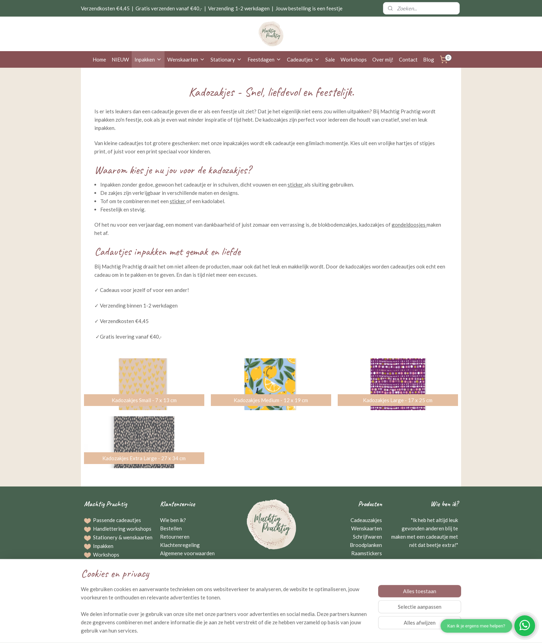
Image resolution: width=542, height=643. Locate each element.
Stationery (105, 537)
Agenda (102, 588)
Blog (428, 59)
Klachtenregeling (180, 545)
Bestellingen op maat (117, 563)
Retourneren (174, 536)
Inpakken (148, 59)
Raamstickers (366, 553)
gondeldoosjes (409, 224)
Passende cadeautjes (117, 520)
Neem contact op (271, 578)
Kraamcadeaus (365, 561)
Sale (330, 59)
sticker (296, 184)
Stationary (226, 59)
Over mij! (382, 59)
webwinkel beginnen (286, 630)
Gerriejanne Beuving (433, 561)
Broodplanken (366, 545)
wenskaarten (137, 537)
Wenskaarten (186, 59)
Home (99, 59)
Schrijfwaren (367, 536)
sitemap (250, 630)
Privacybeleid (175, 561)
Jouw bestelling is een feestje (309, 8)
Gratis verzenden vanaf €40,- (169, 8)
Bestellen (171, 528)
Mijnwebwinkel (342, 630)
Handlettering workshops (122, 529)
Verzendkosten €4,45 (105, 8)
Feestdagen (264, 59)
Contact (408, 59)
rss (262, 630)
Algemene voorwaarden (187, 553)
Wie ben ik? (173, 520)
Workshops (353, 59)
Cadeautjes (303, 59)
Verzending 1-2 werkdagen (239, 8)
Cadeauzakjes (366, 520)
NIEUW (120, 59)
